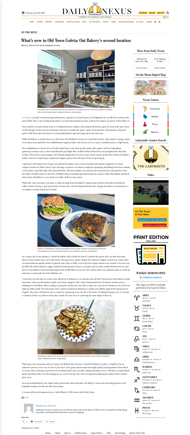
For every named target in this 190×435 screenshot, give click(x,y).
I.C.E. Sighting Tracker (160, 60)
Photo (105, 22)
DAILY (75, 11)
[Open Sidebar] (23, 13)
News (32, 22)
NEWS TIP (160, 13)
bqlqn (148, 417)
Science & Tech (73, 22)
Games (149, 22)
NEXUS (117, 11)
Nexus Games (141, 68)
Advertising (120, 433)
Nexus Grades (159, 68)
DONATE (152, 13)
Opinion (49, 22)
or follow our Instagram (155, 225)
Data (84, 22)
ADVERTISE (143, 13)
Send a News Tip (137, 433)
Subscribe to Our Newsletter (152, 219)
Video (113, 22)
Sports (40, 22)
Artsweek (59, 22)
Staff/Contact (81, 433)
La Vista (140, 22)
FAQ (109, 433)
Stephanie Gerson (52, 45)
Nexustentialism (126, 22)
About (57, 433)
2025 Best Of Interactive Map (141, 60)
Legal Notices (97, 433)
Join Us (68, 433)
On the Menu (94, 22)
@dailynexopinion (152, 277)
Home (48, 433)
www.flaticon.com (159, 417)
